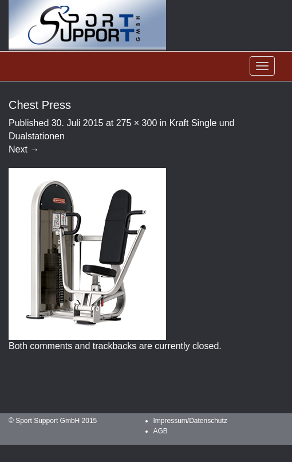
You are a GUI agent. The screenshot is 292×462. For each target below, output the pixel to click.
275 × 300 (136, 123)
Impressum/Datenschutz (190, 421)
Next (24, 149)
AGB (160, 431)
